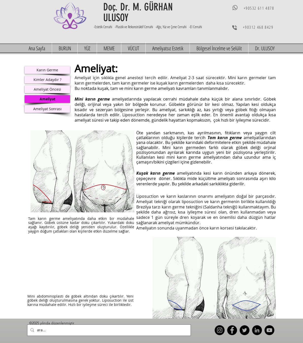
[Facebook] (232, 330)
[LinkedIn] (257, 330)
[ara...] (108, 330)
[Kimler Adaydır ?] (47, 80)
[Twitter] (244, 330)
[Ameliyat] (47, 99)
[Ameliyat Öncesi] (47, 89)
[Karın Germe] (47, 70)
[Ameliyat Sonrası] (47, 109)
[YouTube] (269, 330)
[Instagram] (220, 330)
